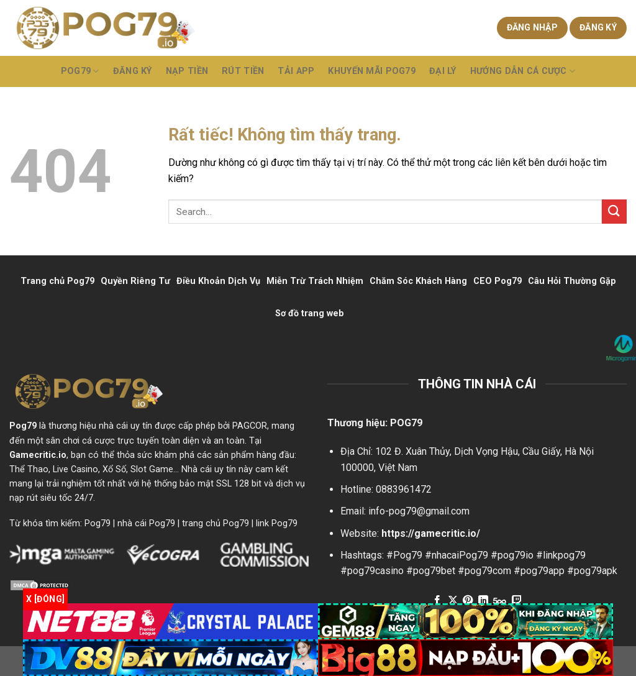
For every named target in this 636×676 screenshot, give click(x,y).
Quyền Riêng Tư (135, 281)
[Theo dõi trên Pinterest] (468, 600)
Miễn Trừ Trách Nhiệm (314, 281)
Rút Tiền (243, 71)
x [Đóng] (45, 599)
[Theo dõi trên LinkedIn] (483, 600)
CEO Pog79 (497, 281)
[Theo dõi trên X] (453, 600)
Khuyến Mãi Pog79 (372, 71)
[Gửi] (614, 211)
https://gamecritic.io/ (430, 533)
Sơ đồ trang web (309, 313)
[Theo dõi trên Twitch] (516, 600)
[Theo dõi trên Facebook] (437, 600)
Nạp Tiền (187, 71)
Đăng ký (598, 27)
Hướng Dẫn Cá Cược (522, 71)
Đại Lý (443, 71)
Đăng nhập (532, 27)
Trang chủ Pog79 (57, 281)
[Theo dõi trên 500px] (499, 600)
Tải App (296, 71)
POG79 (80, 71)
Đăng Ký (132, 71)
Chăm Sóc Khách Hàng (418, 281)
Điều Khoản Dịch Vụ (218, 281)
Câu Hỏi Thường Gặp (572, 281)
